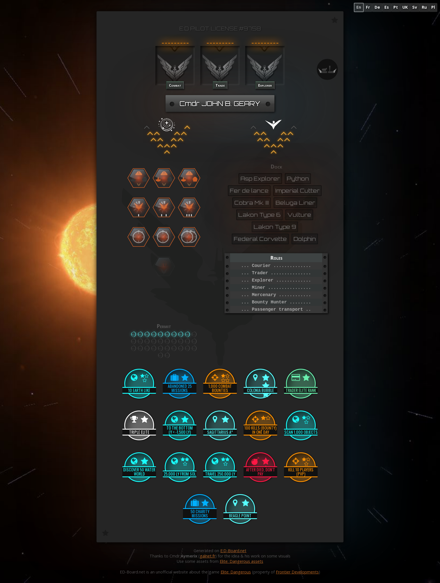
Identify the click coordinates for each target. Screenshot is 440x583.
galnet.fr (207, 556)
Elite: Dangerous (236, 572)
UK (405, 7)
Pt (395, 7)
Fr (368, 7)
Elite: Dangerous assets (241, 561)
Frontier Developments (297, 572)
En (358, 7)
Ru (424, 7)
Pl (433, 7)
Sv (414, 7)
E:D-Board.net (233, 550)
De (377, 7)
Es (386, 7)
